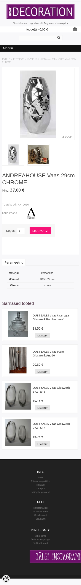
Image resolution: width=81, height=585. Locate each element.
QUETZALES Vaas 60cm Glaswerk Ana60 (48, 353)
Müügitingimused (40, 492)
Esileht (6, 59)
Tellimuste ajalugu (40, 539)
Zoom (68, 136)
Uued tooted (40, 515)
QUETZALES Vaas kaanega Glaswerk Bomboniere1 (51, 317)
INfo (40, 477)
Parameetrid (14, 262)
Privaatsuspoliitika (40, 481)
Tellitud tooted (40, 543)
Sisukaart (41, 518)
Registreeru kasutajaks (56, 23)
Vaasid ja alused (36, 59)
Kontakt (40, 485)
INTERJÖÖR (18, 59)
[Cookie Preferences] (6, 579)
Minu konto (40, 535)
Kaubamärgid (40, 508)
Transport (40, 488)
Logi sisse (34, 23)
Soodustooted (40, 511)
